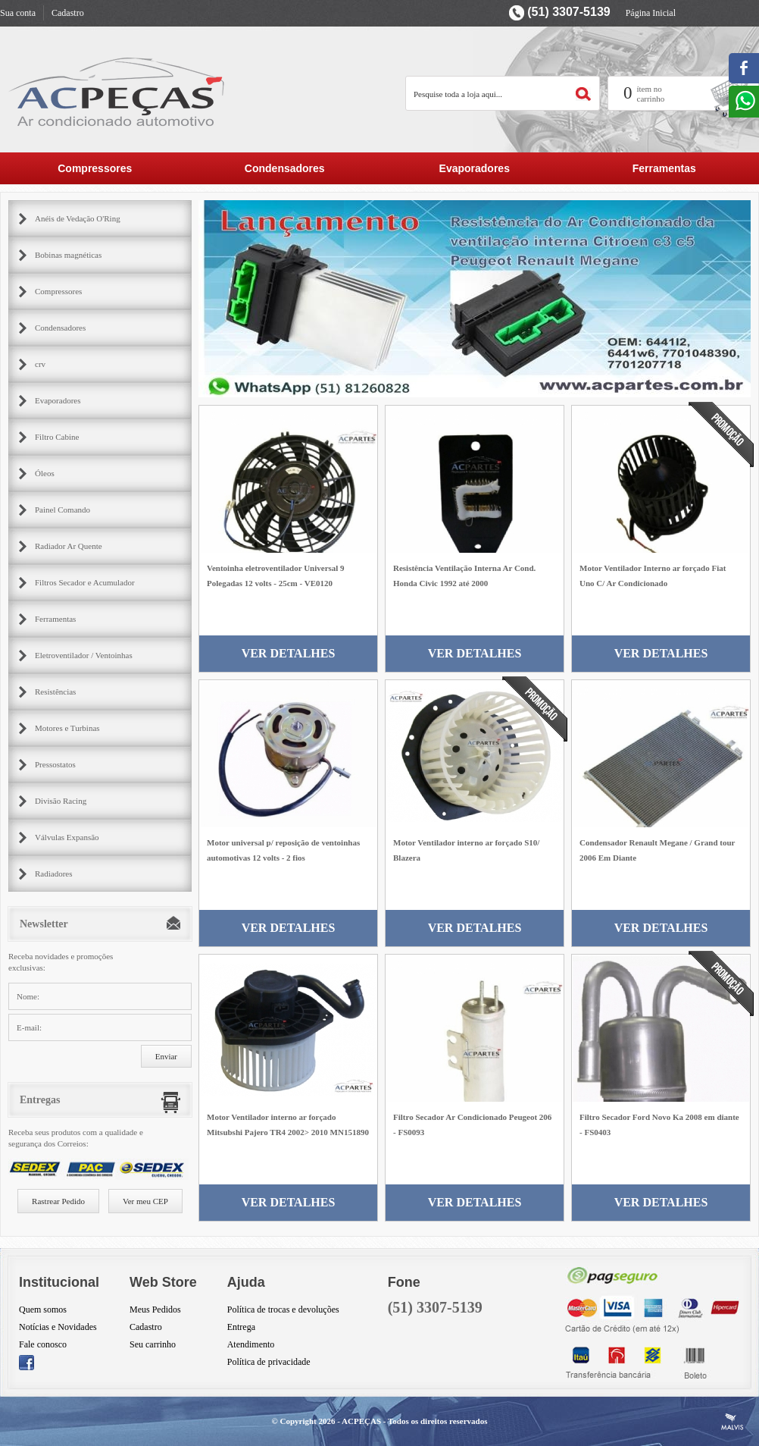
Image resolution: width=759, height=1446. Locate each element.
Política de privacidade (269, 1362)
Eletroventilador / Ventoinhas (84, 655)
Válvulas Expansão (67, 837)
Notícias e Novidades (58, 1327)
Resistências (55, 691)
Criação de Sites (732, 1421)
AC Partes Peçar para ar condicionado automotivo (117, 91)
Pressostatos (55, 764)
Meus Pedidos (155, 1309)
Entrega (241, 1327)
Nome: (28, 996)
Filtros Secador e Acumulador (85, 582)
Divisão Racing (60, 800)
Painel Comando (62, 509)
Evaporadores (474, 168)
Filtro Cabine (57, 436)
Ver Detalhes (289, 653)
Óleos (45, 473)
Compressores (95, 168)
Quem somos (43, 1309)
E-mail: (29, 1027)
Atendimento (251, 1344)
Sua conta (18, 13)
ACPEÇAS (361, 1421)
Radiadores (53, 873)
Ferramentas (664, 168)
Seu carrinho (153, 1344)
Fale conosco (43, 1344)
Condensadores (285, 168)
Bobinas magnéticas (68, 254)
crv (40, 364)
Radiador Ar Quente (68, 545)
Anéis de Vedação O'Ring (77, 218)
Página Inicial (651, 13)
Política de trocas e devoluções (283, 1309)
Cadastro (68, 13)
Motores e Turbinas (67, 727)
